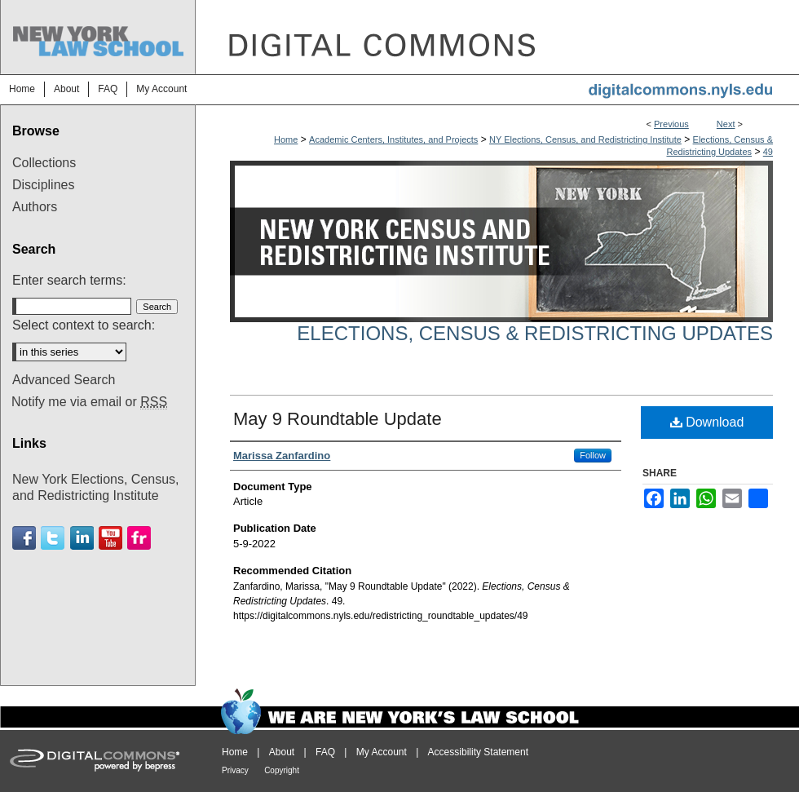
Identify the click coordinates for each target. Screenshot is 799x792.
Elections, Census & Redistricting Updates (535, 333)
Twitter (52, 538)
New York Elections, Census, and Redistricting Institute (95, 487)
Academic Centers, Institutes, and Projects (393, 139)
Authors (34, 207)
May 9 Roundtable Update (337, 419)
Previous (671, 124)
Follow (593, 455)
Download (707, 422)
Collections (44, 163)
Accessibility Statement (478, 752)
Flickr (139, 538)
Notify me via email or (89, 402)
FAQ (325, 752)
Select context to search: (83, 325)
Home (286, 139)
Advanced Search (63, 380)
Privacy (235, 770)
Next (726, 124)
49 (768, 152)
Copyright (281, 770)
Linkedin (82, 538)
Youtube (110, 538)
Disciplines (43, 185)
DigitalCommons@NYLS (497, 37)
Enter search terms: (69, 280)
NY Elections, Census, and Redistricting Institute (585, 139)
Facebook (24, 538)
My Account (381, 752)
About (281, 752)
